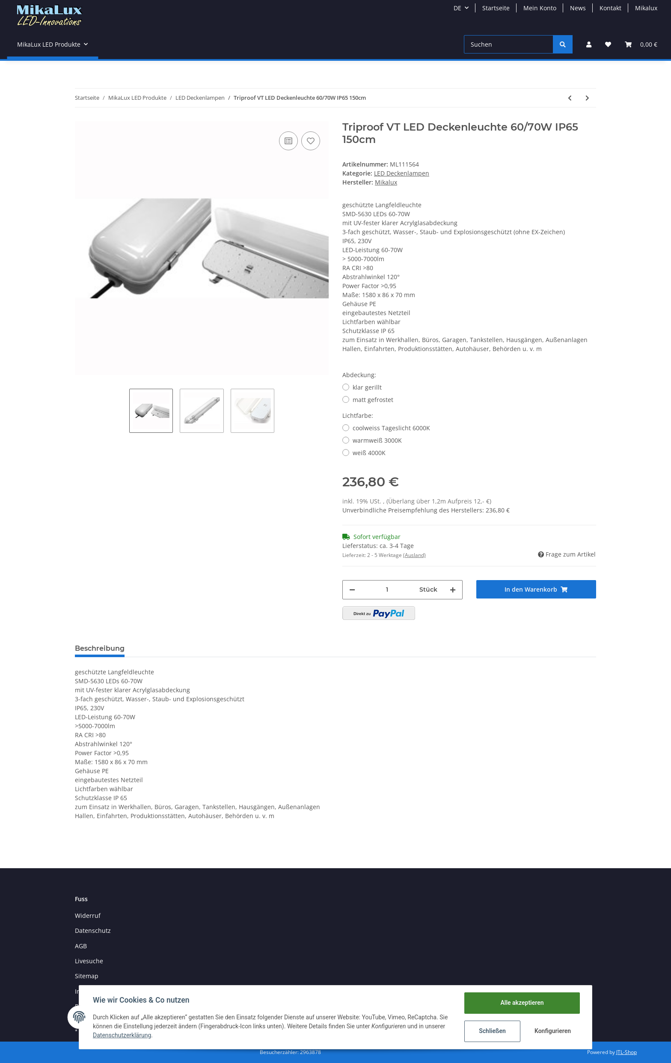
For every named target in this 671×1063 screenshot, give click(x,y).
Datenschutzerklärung (122, 1035)
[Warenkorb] (641, 44)
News (578, 8)
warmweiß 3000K (377, 440)
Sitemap (86, 976)
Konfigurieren (552, 1030)
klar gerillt (367, 387)
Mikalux (646, 8)
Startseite (496, 8)
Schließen (492, 1030)
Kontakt (610, 8)
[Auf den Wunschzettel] (310, 140)
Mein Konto (539, 8)
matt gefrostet (373, 400)
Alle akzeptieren (521, 1002)
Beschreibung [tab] (100, 648)
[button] (588, 44)
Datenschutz (93, 930)
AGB (81, 946)
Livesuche (89, 961)
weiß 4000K (369, 453)
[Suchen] (508, 44)
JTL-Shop (626, 1052)
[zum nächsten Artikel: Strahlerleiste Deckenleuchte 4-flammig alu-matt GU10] (587, 98)
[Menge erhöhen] (452, 590)
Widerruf (88, 915)
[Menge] (387, 590)
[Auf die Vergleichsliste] (288, 140)
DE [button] (457, 8)
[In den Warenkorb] (536, 589)
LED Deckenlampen (401, 173)
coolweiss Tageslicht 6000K (391, 428)
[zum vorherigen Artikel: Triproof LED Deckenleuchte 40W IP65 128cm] (570, 98)
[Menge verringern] (352, 590)
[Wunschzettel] (608, 44)
